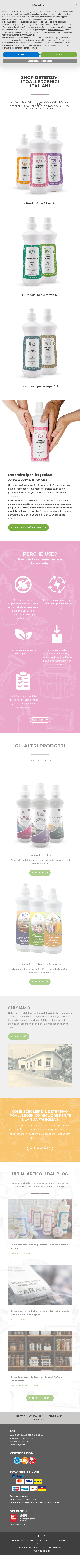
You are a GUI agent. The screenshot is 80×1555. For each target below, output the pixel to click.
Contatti (20, 1416)
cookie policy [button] (48, 19)
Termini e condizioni (19, 1496)
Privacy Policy (16, 1499)
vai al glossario (40, 1148)
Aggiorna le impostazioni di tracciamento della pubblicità (35, 1502)
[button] (76, 4)
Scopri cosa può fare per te (28, 527)
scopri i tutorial (40, 1398)
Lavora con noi (37, 1416)
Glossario (38, 1420)
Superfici (27, 1385)
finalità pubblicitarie (55, 30)
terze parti (43, 22)
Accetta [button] (59, 54)
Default (15, 1253)
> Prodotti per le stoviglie (40, 295)
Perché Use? (55, 1416)
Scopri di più (40, 873)
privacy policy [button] (7, 14)
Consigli (25, 1253)
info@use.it (20, 1444)
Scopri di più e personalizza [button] (40, 61)
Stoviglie (16, 1385)
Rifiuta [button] (21, 54)
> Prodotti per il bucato (40, 203)
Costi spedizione (17, 1524)
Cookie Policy (30, 1499)
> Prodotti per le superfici (40, 386)
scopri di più (40, 720)
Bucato (15, 1319)
